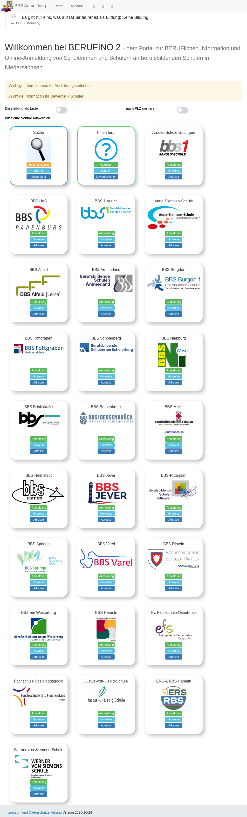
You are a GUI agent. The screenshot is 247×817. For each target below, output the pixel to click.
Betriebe (106, 164)
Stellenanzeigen (38, 164)
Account (78, 6)
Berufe (38, 170)
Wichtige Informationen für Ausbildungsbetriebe (49, 86)
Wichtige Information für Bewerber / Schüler (46, 96)
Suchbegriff (38, 176)
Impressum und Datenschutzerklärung (33, 812)
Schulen (106, 170)
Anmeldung (174, 164)
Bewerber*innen (106, 176)
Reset (59, 6)
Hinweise (174, 170)
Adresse (173, 176)
